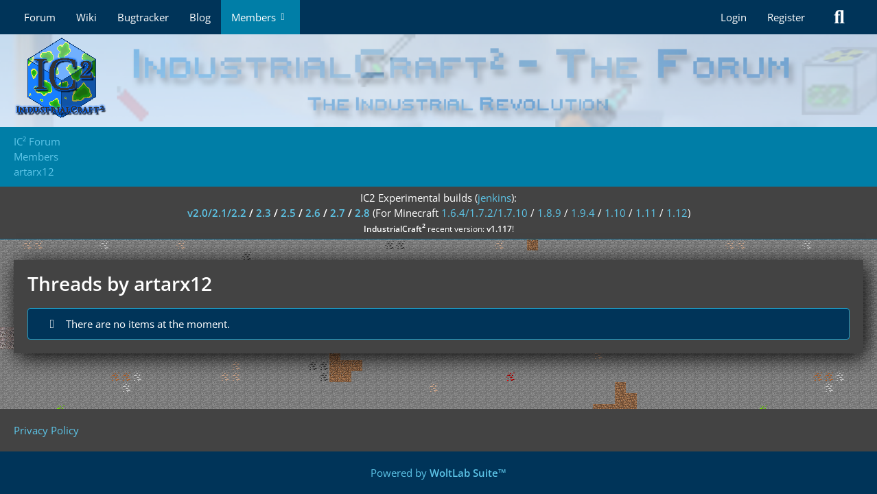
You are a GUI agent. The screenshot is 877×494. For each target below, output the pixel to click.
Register (786, 17)
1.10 (615, 213)
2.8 (362, 213)
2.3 (263, 213)
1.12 (677, 213)
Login (734, 17)
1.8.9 (549, 213)
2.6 (312, 213)
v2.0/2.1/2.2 (216, 213)
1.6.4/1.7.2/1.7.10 (484, 213)
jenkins (494, 197)
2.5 (288, 213)
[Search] (839, 17)
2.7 (337, 213)
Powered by (438, 473)
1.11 (646, 213)
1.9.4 (583, 213)
